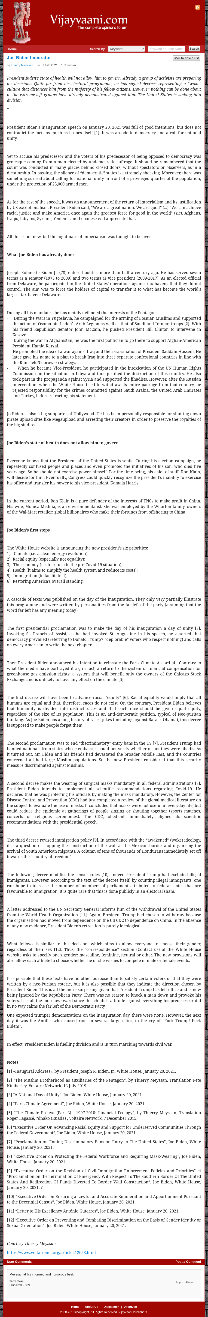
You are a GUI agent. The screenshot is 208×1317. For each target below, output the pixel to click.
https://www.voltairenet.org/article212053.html (51, 1252)
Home (12, 49)
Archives (130, 1306)
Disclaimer (111, 1306)
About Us (91, 1306)
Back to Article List (186, 58)
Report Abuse (184, 1282)
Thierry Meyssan (22, 65)
